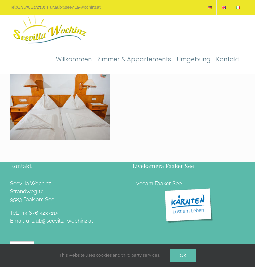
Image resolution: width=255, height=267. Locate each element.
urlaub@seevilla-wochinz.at (75, 7)
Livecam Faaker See (157, 183)
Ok (183, 255)
